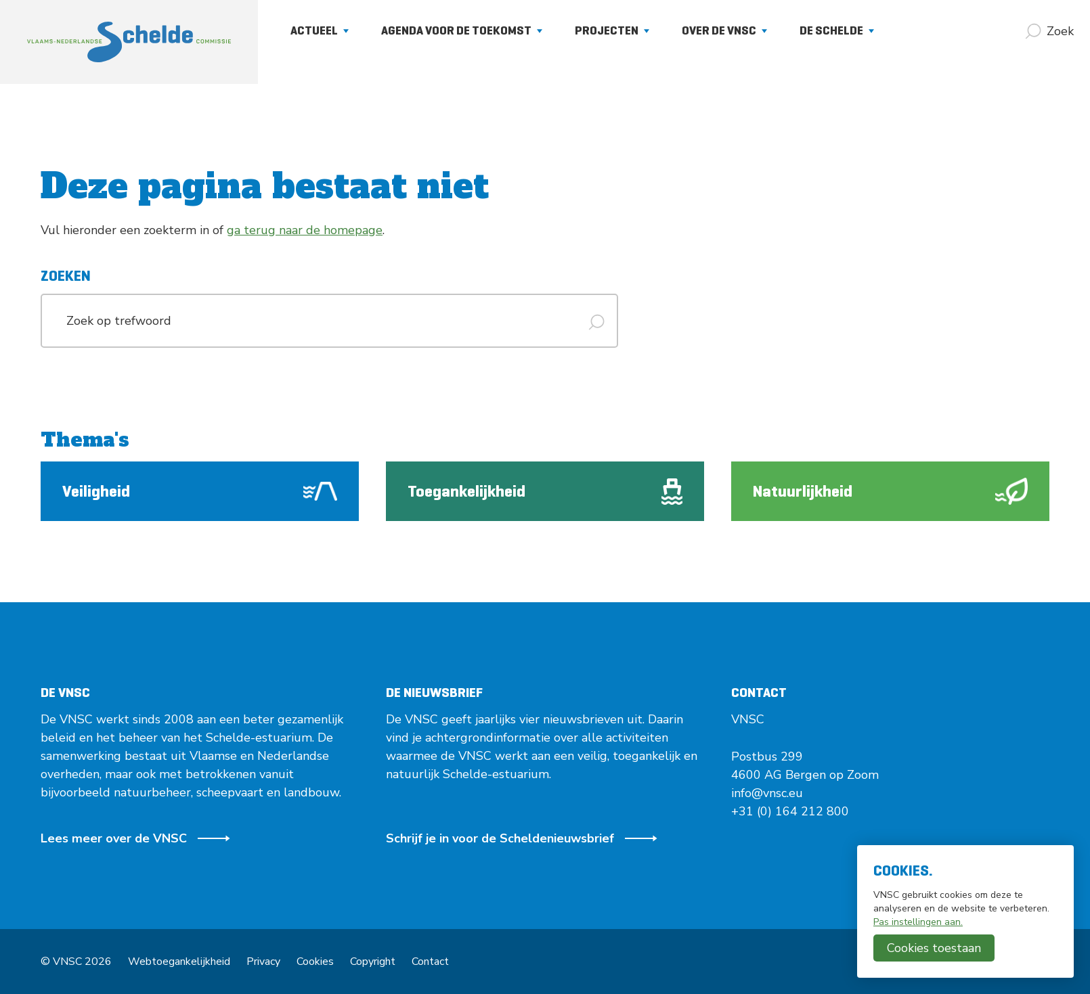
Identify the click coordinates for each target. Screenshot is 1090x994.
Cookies (315, 961)
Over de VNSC (724, 30)
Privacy (263, 961)
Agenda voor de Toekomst (461, 30)
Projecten (612, 30)
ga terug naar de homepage (305, 230)
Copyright (372, 961)
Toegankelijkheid (545, 491)
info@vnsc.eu (767, 793)
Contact (430, 961)
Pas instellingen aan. (918, 922)
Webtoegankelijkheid (179, 961)
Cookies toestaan (934, 948)
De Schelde (837, 30)
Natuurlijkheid (890, 491)
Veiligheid (199, 491)
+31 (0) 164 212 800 (790, 811)
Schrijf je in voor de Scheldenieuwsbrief (521, 838)
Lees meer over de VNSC (135, 838)
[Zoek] (1049, 31)
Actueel (319, 30)
